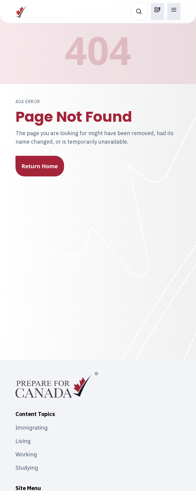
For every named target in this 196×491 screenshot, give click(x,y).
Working (26, 454)
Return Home (40, 166)
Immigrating (31, 427)
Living (23, 441)
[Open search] (139, 11)
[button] (157, 11)
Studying (26, 467)
